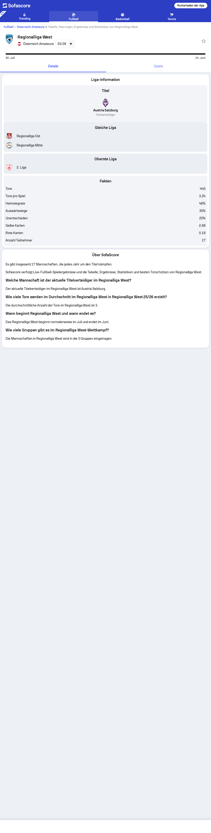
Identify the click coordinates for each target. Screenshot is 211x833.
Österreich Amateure (31, 27)
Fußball (8, 27)
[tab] (53, 66)
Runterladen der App (190, 5)
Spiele (158, 66)
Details (53, 66)
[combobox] (65, 44)
